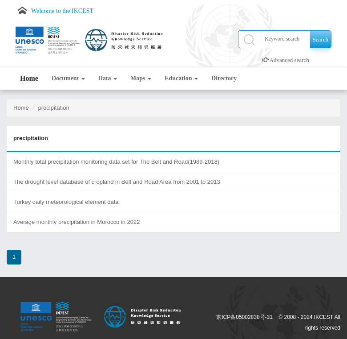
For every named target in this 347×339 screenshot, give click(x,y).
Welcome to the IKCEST (62, 11)
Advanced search (289, 60)
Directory (224, 78)
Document (68, 78)
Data (107, 78)
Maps (140, 78)
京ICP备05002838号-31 (244, 317)
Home (29, 78)
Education (181, 78)
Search (320, 39)
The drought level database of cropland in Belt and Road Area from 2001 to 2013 (116, 181)
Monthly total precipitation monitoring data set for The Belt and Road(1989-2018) (116, 161)
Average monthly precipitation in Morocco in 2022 (76, 222)
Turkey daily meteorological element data (66, 201)
